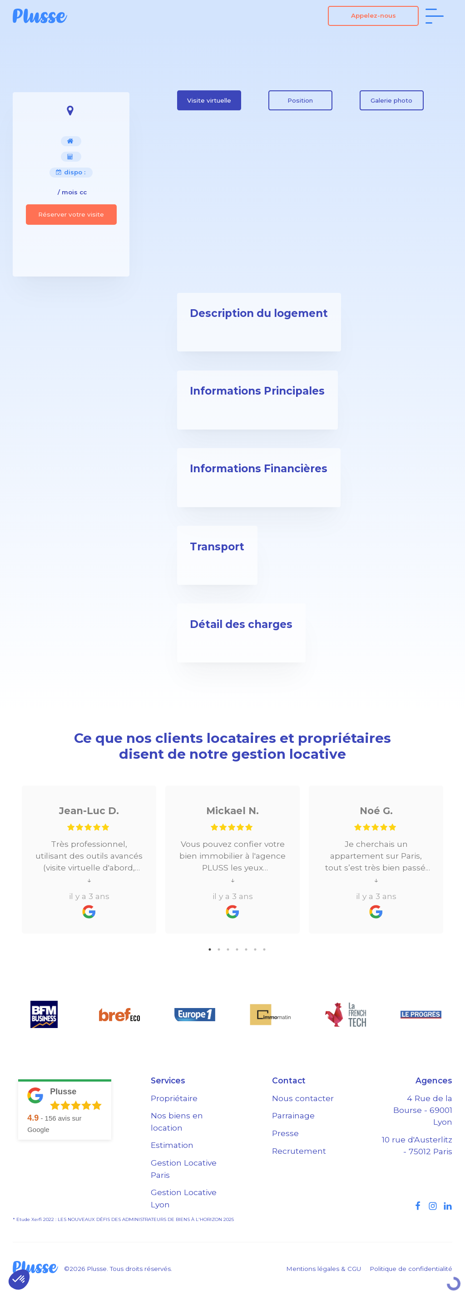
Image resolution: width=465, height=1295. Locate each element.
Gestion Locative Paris (184, 1168)
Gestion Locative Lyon (184, 1198)
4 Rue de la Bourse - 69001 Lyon (422, 1110)
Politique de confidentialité (411, 1268)
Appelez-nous (373, 15)
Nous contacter (303, 1098)
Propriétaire (174, 1098)
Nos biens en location (177, 1121)
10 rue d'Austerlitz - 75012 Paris (417, 1145)
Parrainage (293, 1115)
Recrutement (299, 1151)
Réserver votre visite (71, 214)
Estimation (172, 1145)
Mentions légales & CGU (323, 1268)
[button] (19, 1279)
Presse (285, 1133)
